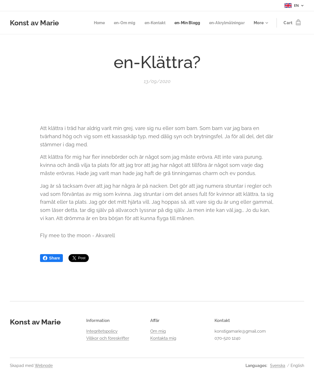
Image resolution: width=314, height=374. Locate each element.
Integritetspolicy (102, 331)
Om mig (158, 331)
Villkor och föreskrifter (107, 338)
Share (51, 258)
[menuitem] (93, 23)
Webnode (44, 365)
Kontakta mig (163, 338)
